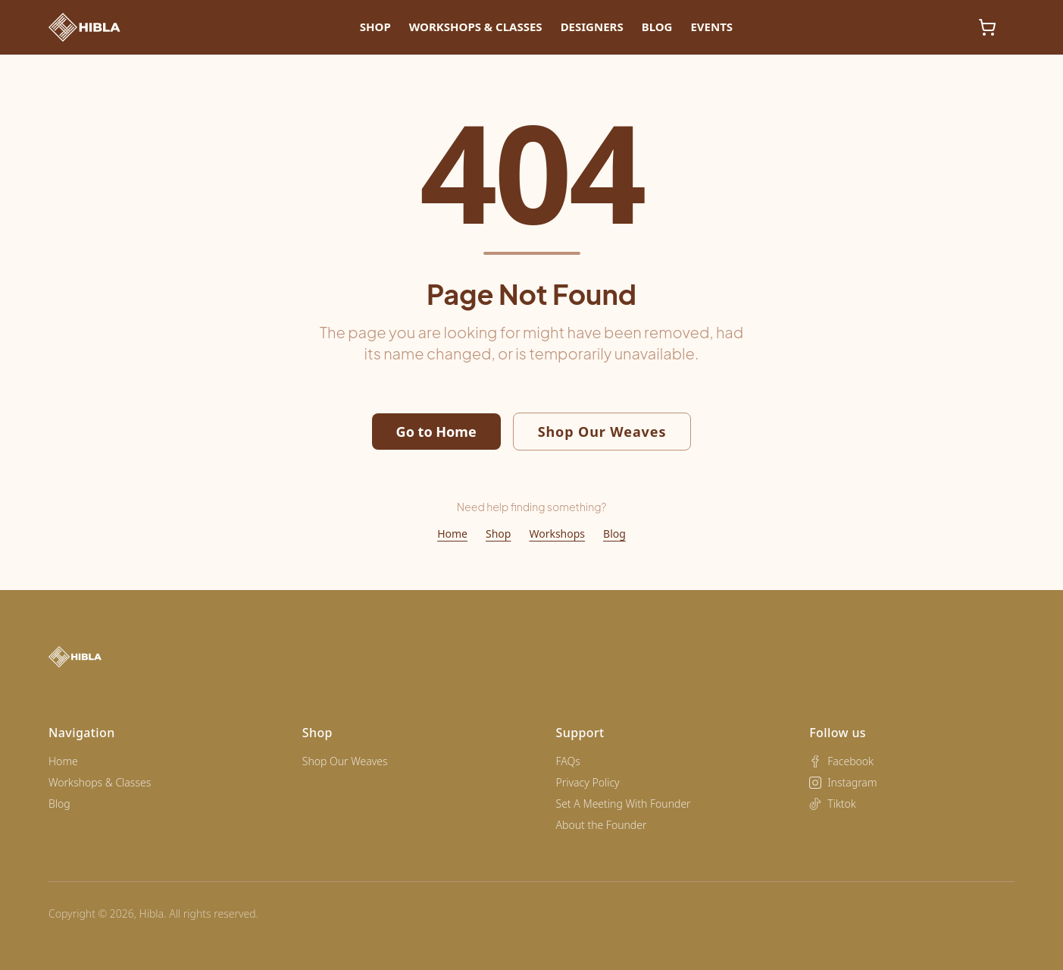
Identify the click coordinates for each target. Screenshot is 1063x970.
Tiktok (832, 803)
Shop (375, 26)
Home (452, 533)
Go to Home (436, 431)
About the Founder (601, 825)
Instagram (843, 782)
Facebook (841, 761)
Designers (592, 26)
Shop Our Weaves (602, 431)
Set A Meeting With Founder (623, 803)
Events (711, 26)
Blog (657, 26)
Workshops (557, 533)
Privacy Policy (588, 782)
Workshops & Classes (475, 26)
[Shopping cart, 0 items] (987, 27)
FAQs (568, 761)
